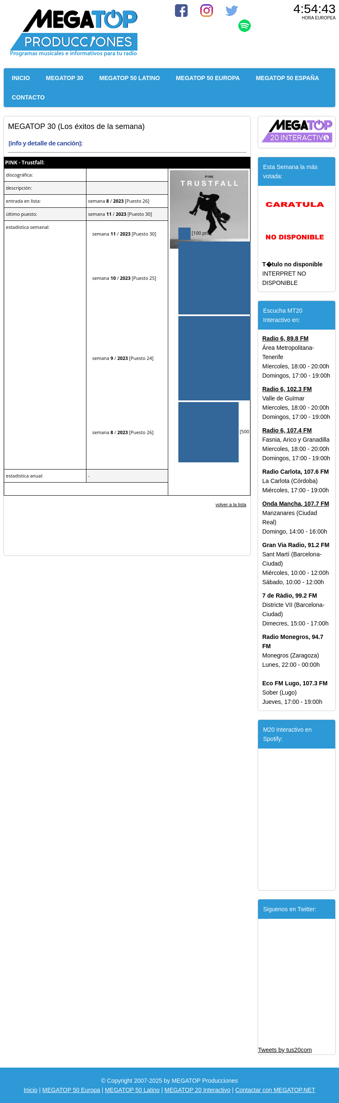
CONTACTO (28, 97)
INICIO (21, 78)
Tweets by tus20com (285, 1050)
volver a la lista (230, 504)
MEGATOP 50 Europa (71, 1090)
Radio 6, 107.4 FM (287, 430)
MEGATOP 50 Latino (132, 1090)
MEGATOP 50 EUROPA (207, 78)
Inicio (31, 1090)
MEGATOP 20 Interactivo (197, 1090)
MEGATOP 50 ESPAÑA (287, 78)
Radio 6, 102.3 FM (287, 389)
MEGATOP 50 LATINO (130, 78)
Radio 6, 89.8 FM (285, 338)
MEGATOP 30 (64, 78)
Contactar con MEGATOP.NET (275, 1090)
